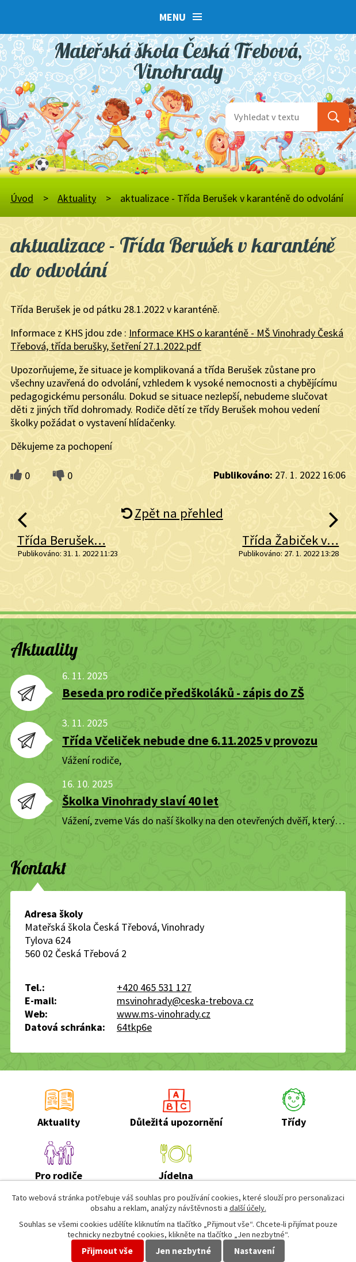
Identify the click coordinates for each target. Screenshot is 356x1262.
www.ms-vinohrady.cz (163, 1013)
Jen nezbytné (183, 1250)
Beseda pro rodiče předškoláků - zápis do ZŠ (183, 693)
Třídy (293, 1122)
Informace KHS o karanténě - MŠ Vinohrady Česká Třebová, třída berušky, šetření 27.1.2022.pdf (176, 339)
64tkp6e (134, 1027)
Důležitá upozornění (176, 1122)
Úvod (21, 198)
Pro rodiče (58, 1175)
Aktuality (77, 198)
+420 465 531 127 (154, 987)
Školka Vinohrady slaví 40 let (140, 801)
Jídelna (176, 1175)
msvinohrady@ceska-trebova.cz (185, 1000)
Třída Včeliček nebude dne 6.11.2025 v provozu (189, 740)
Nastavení (254, 1250)
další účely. (247, 1208)
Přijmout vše (107, 1250)
